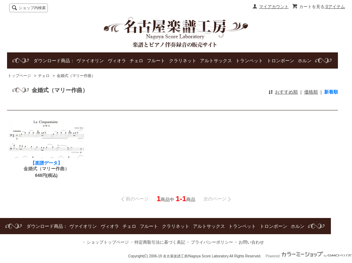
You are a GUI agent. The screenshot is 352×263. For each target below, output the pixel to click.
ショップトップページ (108, 242)
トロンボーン (280, 60)
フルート (156, 60)
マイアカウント (274, 6)
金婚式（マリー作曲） (76, 75)
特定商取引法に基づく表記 (159, 242)
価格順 (311, 92)
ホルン (305, 60)
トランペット (249, 60)
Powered (309, 256)
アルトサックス (216, 60)
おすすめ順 (286, 92)
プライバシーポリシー (212, 242)
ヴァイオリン (90, 60)
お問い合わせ (251, 242)
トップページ (19, 75)
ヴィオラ (117, 60)
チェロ (136, 60)
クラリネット (182, 60)
